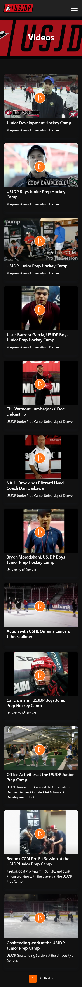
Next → (49, 978)
